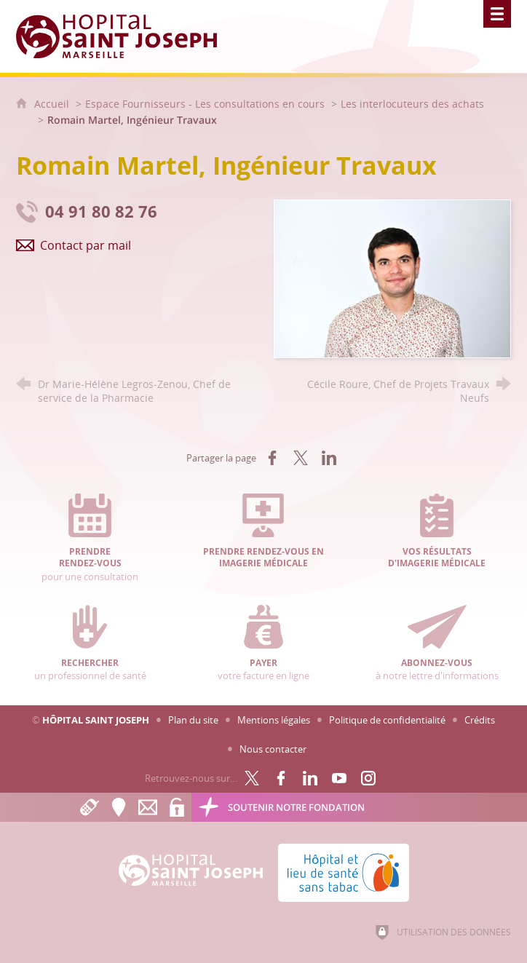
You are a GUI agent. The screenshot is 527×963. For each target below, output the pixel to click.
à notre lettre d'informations (436, 643)
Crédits (479, 719)
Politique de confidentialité (387, 719)
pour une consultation (90, 538)
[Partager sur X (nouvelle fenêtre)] (300, 457)
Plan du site (193, 719)
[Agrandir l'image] (393, 278)
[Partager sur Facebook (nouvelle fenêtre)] (272, 457)
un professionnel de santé (90, 643)
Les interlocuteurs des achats (412, 104)
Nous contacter (272, 749)
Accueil (53, 104)
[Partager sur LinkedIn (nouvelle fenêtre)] (329, 457)
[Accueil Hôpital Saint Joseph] (125, 36)
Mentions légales (273, 719)
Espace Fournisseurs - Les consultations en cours (205, 104)
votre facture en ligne (263, 643)
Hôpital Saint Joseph (95, 719)
